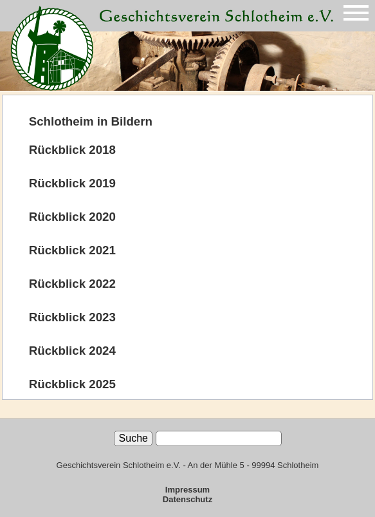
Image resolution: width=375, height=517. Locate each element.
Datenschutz (187, 499)
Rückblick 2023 (72, 317)
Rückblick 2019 (72, 183)
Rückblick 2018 (72, 149)
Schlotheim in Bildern (90, 121)
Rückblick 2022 (72, 283)
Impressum (187, 489)
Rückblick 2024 (72, 350)
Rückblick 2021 (72, 250)
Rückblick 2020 (72, 216)
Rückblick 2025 (72, 384)
